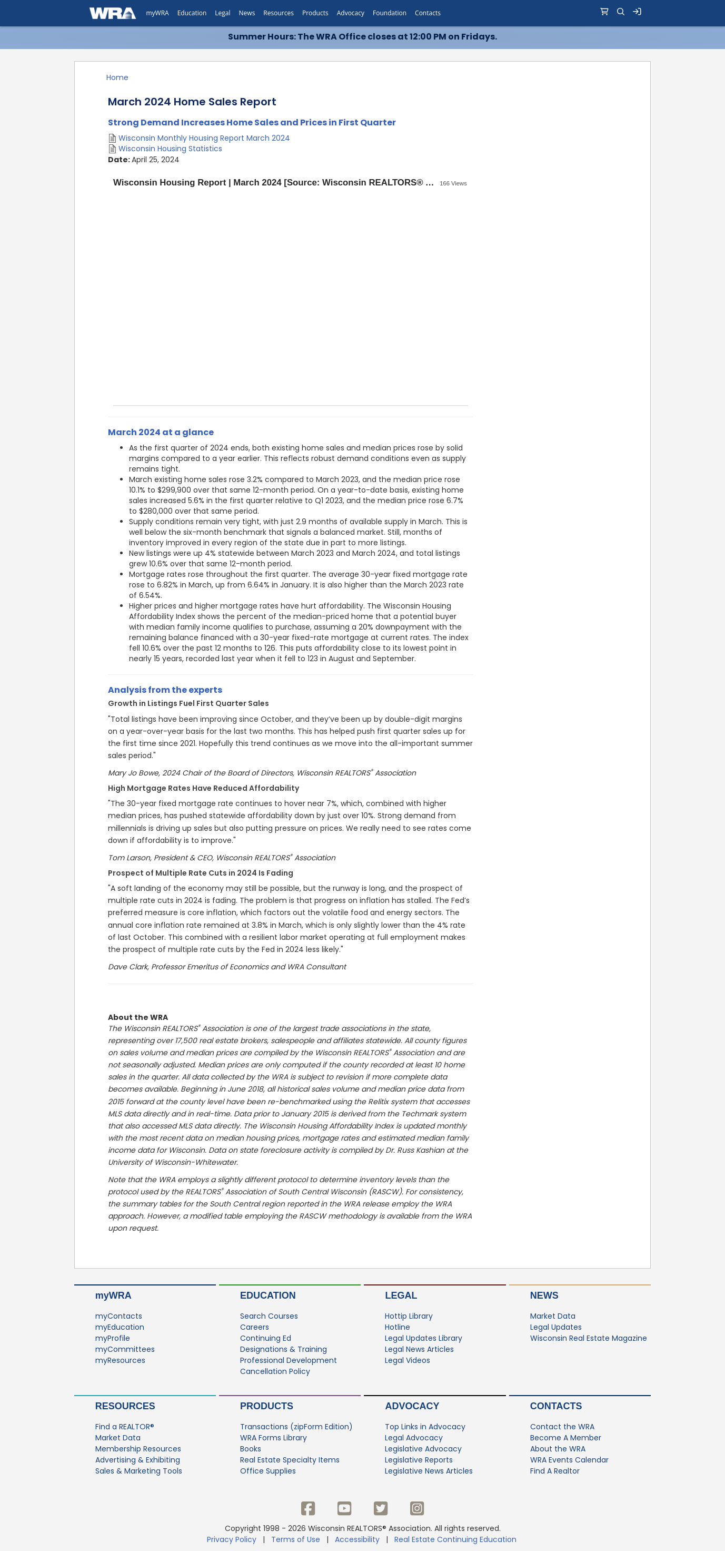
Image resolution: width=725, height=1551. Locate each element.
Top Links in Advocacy (425, 1427)
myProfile (112, 1338)
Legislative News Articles (429, 1471)
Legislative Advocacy (423, 1449)
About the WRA (557, 1449)
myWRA (113, 1295)
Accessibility (357, 1539)
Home (117, 77)
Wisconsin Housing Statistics (170, 148)
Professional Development (288, 1361)
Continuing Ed (265, 1338)
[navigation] (362, 13)
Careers (254, 1327)
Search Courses (269, 1316)
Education (268, 1295)
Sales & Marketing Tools (138, 1471)
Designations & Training (283, 1349)
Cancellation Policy (275, 1372)
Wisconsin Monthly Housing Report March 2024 (204, 138)
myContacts (118, 1316)
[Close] (712, 38)
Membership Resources (138, 1449)
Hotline (397, 1327)
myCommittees (125, 1349)
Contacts (556, 1406)
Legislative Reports (419, 1460)
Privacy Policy (231, 1539)
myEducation (119, 1327)
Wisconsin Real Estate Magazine (588, 1338)
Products (266, 1406)
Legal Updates (556, 1327)
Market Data (552, 1316)
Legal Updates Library (423, 1338)
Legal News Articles (419, 1349)
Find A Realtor (555, 1471)
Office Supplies (268, 1471)
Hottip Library (409, 1316)
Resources (125, 1406)
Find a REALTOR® (124, 1427)
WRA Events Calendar (569, 1460)
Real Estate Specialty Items (290, 1460)
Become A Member (565, 1438)
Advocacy (412, 1406)
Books (250, 1449)
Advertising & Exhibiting (137, 1460)
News (544, 1295)
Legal (401, 1295)
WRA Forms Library (273, 1438)
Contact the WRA (562, 1427)
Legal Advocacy (414, 1438)
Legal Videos (407, 1361)
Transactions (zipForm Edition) (296, 1427)
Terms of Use (295, 1539)
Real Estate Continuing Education (456, 1539)
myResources (120, 1361)
